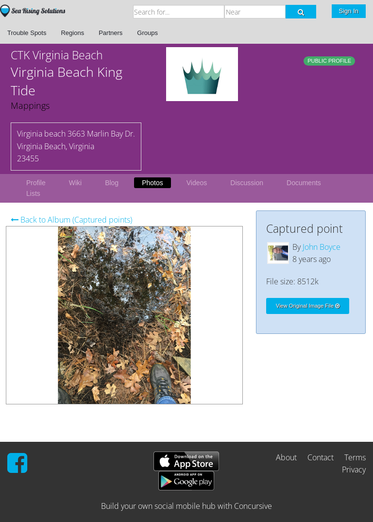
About (286, 457)
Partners (110, 32)
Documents (304, 183)
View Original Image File (307, 306)
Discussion (246, 183)
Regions (72, 32)
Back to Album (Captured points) (71, 219)
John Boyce (321, 247)
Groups (147, 32)
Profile (36, 183)
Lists (33, 193)
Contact (320, 457)
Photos (152, 183)
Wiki (75, 183)
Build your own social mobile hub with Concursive (186, 506)
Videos (196, 183)
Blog (112, 183)
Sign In (348, 11)
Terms (355, 457)
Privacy (354, 469)
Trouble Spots (26, 32)
